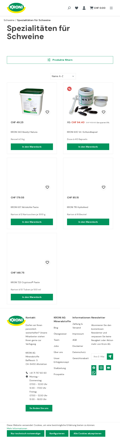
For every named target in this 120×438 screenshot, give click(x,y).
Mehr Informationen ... (18, 428)
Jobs (56, 346)
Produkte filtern (60, 60)
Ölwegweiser (60, 333)
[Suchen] (69, 8)
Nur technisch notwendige (25, 433)
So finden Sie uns (39, 408)
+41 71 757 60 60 (38, 372)
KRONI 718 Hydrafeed (77, 207)
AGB (74, 340)
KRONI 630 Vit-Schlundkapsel (82, 132)
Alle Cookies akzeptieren (87, 433)
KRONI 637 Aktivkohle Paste (25, 207)
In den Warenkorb (32, 146)
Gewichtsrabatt (80, 358)
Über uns (58, 352)
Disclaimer (77, 346)
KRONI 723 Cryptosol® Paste (25, 282)
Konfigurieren (57, 433)
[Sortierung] (63, 76)
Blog (56, 327)
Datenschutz (79, 352)
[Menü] (110, 8)
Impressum (78, 333)
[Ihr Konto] (84, 8)
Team (56, 340)
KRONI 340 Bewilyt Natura (24, 132)
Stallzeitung (60, 368)
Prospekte (59, 374)
